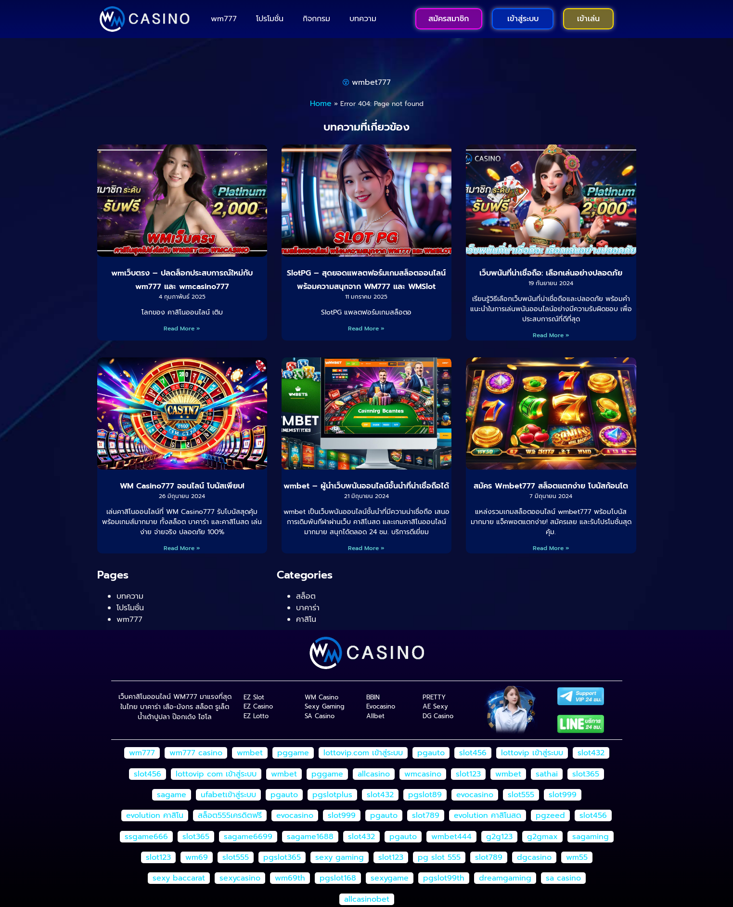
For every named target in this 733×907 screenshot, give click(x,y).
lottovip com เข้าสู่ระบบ (216, 774)
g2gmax (542, 836)
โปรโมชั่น (269, 19)
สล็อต (306, 596)
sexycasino (239, 878)
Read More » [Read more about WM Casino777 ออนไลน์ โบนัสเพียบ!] (182, 548)
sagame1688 (310, 836)
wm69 (196, 857)
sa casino (563, 878)
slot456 (473, 753)
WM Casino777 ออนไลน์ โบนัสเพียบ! (182, 486)
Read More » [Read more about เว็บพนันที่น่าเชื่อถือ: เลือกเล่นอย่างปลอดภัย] (551, 335)
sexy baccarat (179, 878)
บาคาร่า (308, 608)
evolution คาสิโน (154, 815)
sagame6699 (248, 836)
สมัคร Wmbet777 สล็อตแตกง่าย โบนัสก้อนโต (551, 486)
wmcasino (422, 774)
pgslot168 (338, 878)
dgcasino (534, 857)
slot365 (585, 774)
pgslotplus (332, 795)
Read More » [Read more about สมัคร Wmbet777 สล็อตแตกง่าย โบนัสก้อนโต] (551, 548)
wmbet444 (451, 836)
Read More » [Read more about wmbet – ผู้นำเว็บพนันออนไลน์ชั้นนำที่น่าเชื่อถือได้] (366, 548)
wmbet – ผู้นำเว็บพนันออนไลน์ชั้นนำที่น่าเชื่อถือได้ (366, 486)
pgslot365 (282, 857)
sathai (547, 774)
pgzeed (550, 815)
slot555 (521, 795)
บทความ (362, 19)
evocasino (474, 795)
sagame (171, 795)
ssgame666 (146, 836)
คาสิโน (306, 619)
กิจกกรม (316, 19)
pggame (293, 753)
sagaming (590, 836)
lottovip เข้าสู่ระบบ (532, 753)
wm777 (224, 19)
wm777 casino (195, 753)
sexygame (390, 878)
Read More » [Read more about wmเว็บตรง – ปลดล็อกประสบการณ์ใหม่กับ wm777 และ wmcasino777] (182, 328)
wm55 (577, 857)
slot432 (591, 753)
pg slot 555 (439, 857)
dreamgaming (505, 878)
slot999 (563, 795)
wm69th (290, 878)
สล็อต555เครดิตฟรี (230, 815)
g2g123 (499, 836)
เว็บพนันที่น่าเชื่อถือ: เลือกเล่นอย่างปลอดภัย (550, 273)
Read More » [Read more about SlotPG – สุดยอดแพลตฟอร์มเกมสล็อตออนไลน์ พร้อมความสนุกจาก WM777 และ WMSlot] (366, 328)
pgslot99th (443, 878)
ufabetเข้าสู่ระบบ (228, 795)
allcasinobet (366, 899)
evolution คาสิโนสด (487, 815)
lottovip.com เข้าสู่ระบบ (363, 753)
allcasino (374, 774)
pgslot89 (425, 795)
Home (321, 103)
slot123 (468, 774)
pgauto (431, 753)
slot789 (425, 815)
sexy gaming (339, 857)
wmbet (250, 753)
